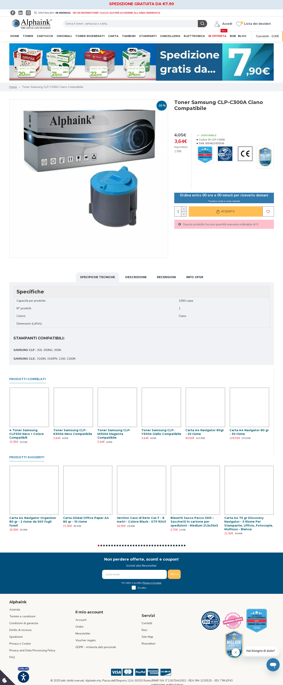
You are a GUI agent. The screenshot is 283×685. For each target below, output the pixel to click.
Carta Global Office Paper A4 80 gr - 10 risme (86, 519)
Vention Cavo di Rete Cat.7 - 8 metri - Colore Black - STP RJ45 (141, 519)
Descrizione (136, 277)
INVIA (174, 574)
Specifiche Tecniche (97, 277)
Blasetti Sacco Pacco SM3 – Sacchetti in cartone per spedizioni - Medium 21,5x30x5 (194, 521)
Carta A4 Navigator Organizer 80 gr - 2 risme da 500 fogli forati (32, 521)
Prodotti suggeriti (26, 457)
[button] (98, 545)
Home (13, 87)
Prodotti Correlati (27, 379)
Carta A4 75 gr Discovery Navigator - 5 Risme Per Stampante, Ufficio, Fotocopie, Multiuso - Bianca (248, 523)
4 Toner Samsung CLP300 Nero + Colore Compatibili (26, 433)
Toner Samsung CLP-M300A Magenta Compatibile (114, 433)
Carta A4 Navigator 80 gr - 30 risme (249, 432)
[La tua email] (134, 574)
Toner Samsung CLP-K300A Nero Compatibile (72, 432)
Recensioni (166, 277)
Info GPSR (194, 277)
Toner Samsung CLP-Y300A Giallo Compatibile (161, 432)
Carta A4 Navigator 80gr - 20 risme (204, 432)
